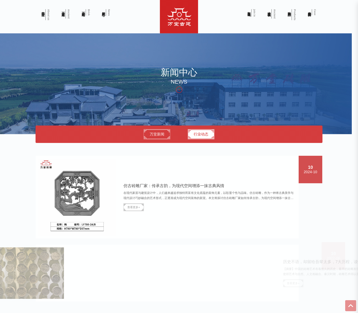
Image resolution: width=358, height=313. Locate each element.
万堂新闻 (158, 134)
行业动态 (202, 134)
